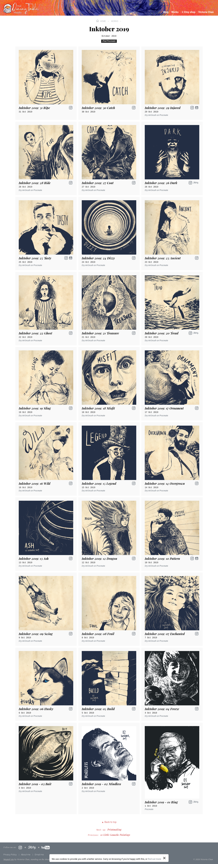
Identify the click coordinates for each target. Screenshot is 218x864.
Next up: (109, 830)
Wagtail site (8, 859)
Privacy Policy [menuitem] (10, 854)
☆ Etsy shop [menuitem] (188, 12)
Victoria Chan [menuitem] (206, 12)
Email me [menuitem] (39, 854)
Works (114, 21)
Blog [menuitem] (166, 12)
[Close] (164, 858)
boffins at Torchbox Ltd (69, 859)
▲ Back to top (109, 822)
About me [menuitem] (26, 854)
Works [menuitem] (175, 12)
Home (101, 21)
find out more (154, 859)
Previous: (109, 835)
